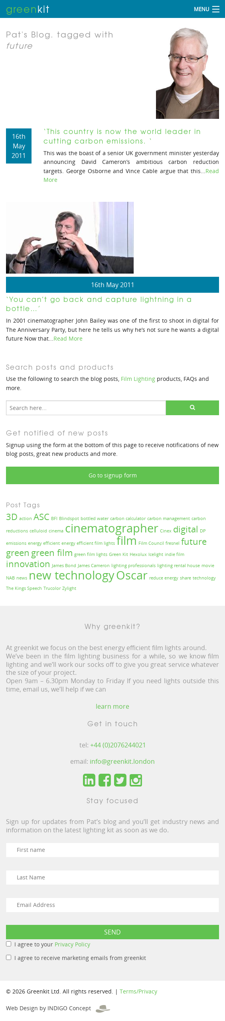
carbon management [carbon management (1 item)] (168, 518)
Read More (68, 338)
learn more (112, 706)
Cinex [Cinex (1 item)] (166, 531)
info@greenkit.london (122, 761)
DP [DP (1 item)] (203, 531)
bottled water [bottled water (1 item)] (95, 518)
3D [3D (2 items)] (12, 516)
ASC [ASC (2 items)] (41, 516)
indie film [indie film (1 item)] (174, 554)
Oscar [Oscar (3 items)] (132, 575)
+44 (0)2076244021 (118, 745)
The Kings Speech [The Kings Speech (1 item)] (24, 588)
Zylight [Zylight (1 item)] (69, 588)
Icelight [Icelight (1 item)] (155, 554)
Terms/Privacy (138, 991)
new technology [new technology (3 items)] (71, 575)
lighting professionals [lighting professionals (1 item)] (133, 565)
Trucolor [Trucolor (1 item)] (52, 588)
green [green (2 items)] (18, 552)
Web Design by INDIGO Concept (58, 1008)
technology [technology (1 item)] (204, 578)
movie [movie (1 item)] (207, 565)
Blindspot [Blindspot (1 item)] (69, 518)
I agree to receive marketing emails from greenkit (80, 958)
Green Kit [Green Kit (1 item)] (118, 554)
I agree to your (52, 944)
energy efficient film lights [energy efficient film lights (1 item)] (88, 543)
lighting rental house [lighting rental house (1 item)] (178, 565)
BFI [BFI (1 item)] (54, 518)
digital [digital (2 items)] (185, 529)
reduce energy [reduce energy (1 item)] (163, 578)
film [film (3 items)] (126, 540)
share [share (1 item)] (185, 578)
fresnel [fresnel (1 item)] (173, 543)
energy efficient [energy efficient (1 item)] (44, 543)
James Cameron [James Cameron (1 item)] (94, 565)
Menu (201, 9)
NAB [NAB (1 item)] (10, 578)
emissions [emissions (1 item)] (16, 543)
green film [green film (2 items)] (52, 552)
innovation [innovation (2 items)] (28, 564)
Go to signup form (113, 475)
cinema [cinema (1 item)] (56, 531)
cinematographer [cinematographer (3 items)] (111, 528)
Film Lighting (138, 378)
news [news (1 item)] (21, 578)
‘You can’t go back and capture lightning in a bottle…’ (99, 303)
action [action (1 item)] (25, 518)
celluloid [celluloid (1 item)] (38, 531)
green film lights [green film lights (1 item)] (90, 554)
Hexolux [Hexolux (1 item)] (138, 554)
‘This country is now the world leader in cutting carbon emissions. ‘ (122, 136)
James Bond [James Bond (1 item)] (64, 565)
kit (28, 9)
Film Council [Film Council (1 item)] (151, 543)
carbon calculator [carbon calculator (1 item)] (128, 518)
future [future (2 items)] (194, 541)
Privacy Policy (72, 944)
